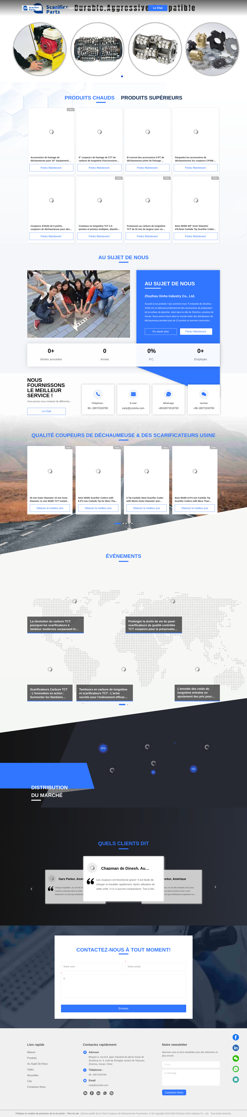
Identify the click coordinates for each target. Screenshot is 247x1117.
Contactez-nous (132, 8)
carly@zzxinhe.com (98, 1085)
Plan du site (73, 1113)
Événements (105, 8)
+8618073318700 (168, 408)
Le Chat (158, 8)
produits (32, 1058)
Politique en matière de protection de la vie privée (40, 1113)
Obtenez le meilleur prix (49, 508)
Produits (91, 8)
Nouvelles (33, 1075)
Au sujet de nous (74, 8)
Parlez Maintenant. (51, 167)
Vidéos (118, 8)
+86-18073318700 (203, 408)
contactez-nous (174, 1092)
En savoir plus (161, 331)
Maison (58, 8)
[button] (31, 889)
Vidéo (30, 1069)
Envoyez (123, 1008)
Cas (29, 1081)
